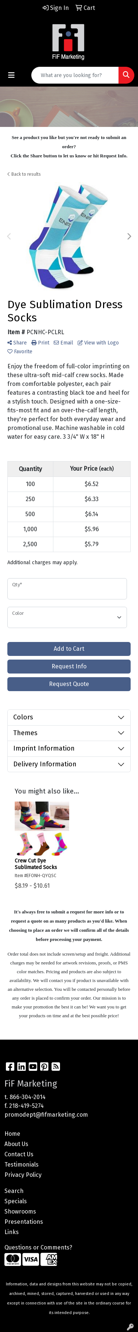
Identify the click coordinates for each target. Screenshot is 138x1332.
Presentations (23, 1221)
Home (12, 1133)
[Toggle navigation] (11, 75)
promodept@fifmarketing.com (46, 1114)
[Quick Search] (75, 75)
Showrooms (20, 1211)
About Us (16, 1144)
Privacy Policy (23, 1174)
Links (11, 1232)
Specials (15, 1201)
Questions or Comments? (38, 1247)
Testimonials (21, 1164)
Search (14, 1190)
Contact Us (18, 1154)
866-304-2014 (28, 1097)
